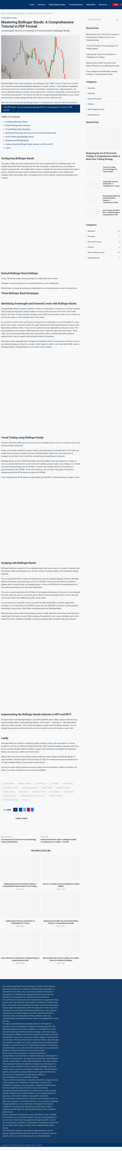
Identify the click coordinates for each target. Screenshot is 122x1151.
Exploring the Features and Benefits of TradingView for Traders (111, 184)
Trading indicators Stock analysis (32, 796)
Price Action (23, 792)
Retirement (90, 5)
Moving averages (9, 792)
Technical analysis (9, 796)
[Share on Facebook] (20, 810)
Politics (91, 104)
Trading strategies (55, 796)
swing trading (68, 792)
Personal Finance (76, 5)
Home (32, 5)
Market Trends (46, 788)
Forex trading (68, 783)
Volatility (25, 800)
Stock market (54, 792)
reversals (57, 450)
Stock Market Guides (57, 5)
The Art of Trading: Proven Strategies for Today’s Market (110, 169)
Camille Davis (21, 818)
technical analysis (25, 86)
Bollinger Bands (8, 783)
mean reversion (24, 314)
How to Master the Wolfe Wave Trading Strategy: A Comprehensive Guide (111, 212)
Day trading (54, 783)
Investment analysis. (10, 788)
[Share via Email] (32, 810)
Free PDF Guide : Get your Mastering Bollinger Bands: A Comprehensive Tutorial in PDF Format (38, 108)
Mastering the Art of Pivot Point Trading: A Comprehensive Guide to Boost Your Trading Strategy (103, 37)
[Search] (121, 5)
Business (41, 5)
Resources (103, 5)
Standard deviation (38, 792)
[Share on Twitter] (24, 810)
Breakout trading (24, 783)
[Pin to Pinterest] (28, 810)
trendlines (50, 336)
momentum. (18, 446)
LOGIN (116, 4)
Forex (56, 89)
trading (22, 98)
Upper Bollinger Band (10, 800)
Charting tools (40, 783)
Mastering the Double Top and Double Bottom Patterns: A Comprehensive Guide (111, 199)
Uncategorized (93, 115)
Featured (91, 93)
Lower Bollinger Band (29, 788)
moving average (14, 467)
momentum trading (63, 788)
